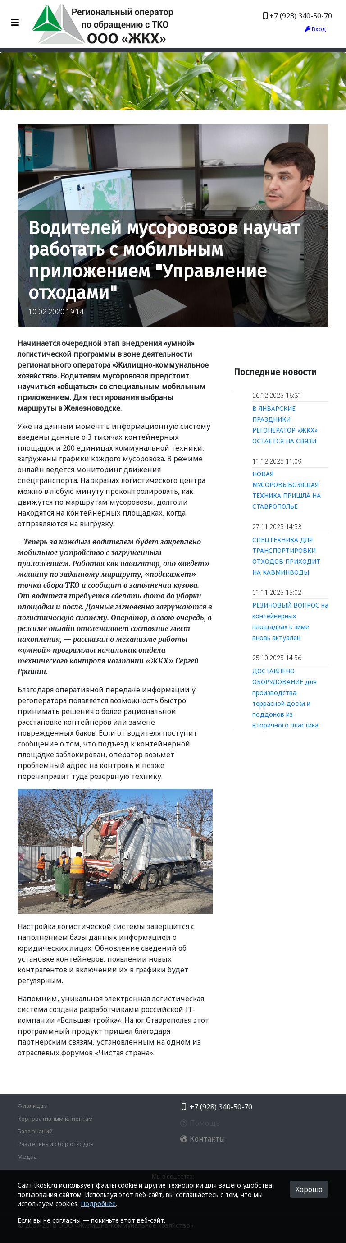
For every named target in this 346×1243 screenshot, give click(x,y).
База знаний (35, 1131)
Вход (315, 29)
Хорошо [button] (309, 1189)
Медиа (27, 1156)
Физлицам (33, 1105)
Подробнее (98, 1203)
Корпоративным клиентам (55, 1118)
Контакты (202, 1139)
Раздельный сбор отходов (56, 1144)
